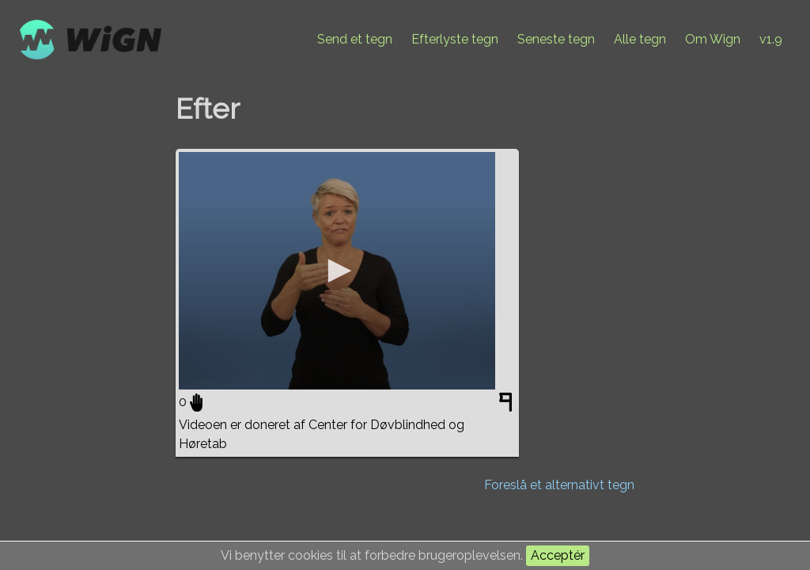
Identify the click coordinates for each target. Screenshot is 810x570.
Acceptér (558, 555)
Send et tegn (354, 39)
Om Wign (712, 39)
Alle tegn (640, 39)
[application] (337, 271)
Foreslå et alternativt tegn (559, 484)
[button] (337, 270)
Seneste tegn (556, 39)
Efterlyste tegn (454, 39)
